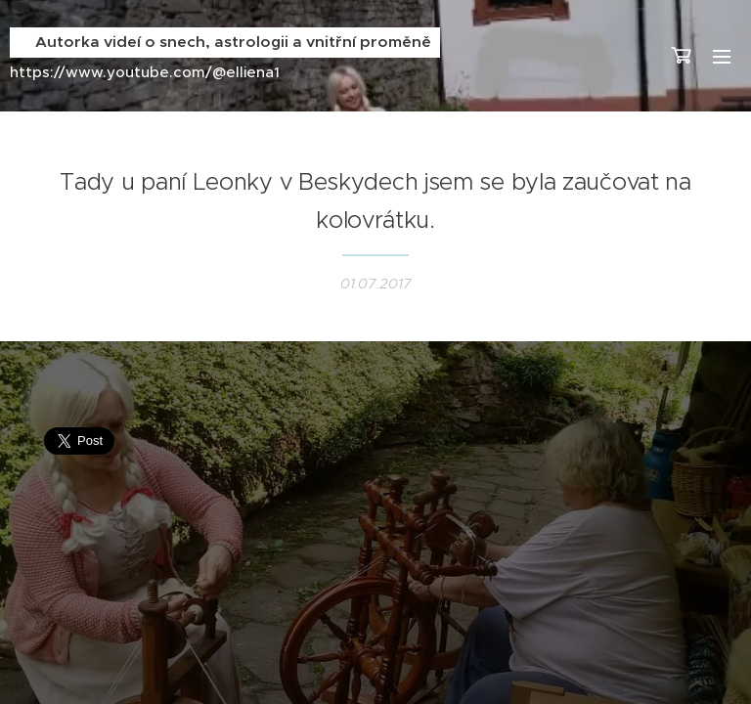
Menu (721, 57)
